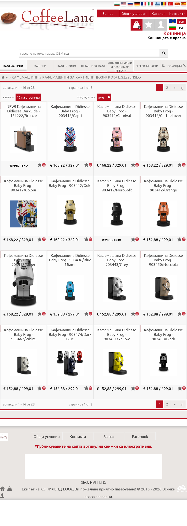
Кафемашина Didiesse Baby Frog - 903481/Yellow (116, 334)
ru (130, 4)
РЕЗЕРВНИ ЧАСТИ (147, 65)
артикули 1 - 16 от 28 (19, 87)
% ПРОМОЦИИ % (173, 65)
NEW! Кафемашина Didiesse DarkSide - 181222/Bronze (23, 111)
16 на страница (28, 97)
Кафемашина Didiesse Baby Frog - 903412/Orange (163, 185)
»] (182, 87)
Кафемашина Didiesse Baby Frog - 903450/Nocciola (163, 260)
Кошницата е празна (137, 27)
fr (144, 4)
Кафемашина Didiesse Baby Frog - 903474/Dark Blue (70, 334)
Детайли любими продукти (149, 27)
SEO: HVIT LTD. (93, 482)
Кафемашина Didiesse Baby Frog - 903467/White (23, 334)
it (150, 4)
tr (170, 4)
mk (177, 4)
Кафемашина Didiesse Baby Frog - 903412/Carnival (116, 111)
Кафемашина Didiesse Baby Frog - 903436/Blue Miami (70, 260)
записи (8, 97)
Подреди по (86, 97)
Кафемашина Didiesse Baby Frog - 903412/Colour (23, 185)
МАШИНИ (40, 65)
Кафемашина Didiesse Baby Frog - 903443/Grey (116, 260)
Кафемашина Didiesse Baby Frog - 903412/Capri (70, 111)
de (137, 4)
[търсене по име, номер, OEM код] (93, 53)
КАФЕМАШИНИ (13, 65)
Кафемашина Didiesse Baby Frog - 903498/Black (163, 334)
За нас (108, 13)
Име (101, 97)
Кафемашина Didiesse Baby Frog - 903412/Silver (23, 260)
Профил (161, 25)
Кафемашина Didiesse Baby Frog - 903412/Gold (70, 183)
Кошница (10, 488)
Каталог (158, 13)
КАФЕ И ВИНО (66, 65)
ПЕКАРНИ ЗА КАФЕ (93, 65)
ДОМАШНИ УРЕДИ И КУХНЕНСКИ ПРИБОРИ (120, 66)
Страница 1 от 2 (80, 87)
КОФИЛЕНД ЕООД (3, 489)
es (184, 4)
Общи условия (134, 13)
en (123, 4)
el (157, 4)
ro (164, 4)
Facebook (140, 436)
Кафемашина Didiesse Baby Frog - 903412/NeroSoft (116, 185)
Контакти (177, 13)
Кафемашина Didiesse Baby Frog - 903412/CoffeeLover (163, 111)
